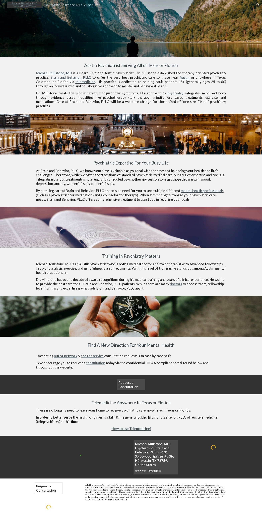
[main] (131, 28)
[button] (258, 5)
